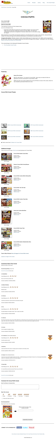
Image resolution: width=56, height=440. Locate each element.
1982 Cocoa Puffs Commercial (36, 130)
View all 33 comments (4, 270)
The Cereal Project (51, 2)
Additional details (16, 157)
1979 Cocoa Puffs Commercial (14, 130)
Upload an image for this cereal (7, 256)
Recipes (34, 2)
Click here (15, 150)
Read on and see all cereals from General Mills (11, 40)
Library (39, 2)
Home (29, 2)
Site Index (35, 434)
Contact (18, 434)
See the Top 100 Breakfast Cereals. (7, 27)
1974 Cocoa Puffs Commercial (36, 125)
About (15, 434)
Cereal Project (3, 7)
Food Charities (39, 434)
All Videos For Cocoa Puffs (16, 142)
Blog (44, 2)
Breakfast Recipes (23, 434)
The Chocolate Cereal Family (10, 45)
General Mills (9, 7)
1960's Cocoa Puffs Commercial (14, 125)
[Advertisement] (22, 58)
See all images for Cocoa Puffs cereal (20, 253)
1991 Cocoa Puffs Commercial (36, 136)
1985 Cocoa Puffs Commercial (14, 136)
